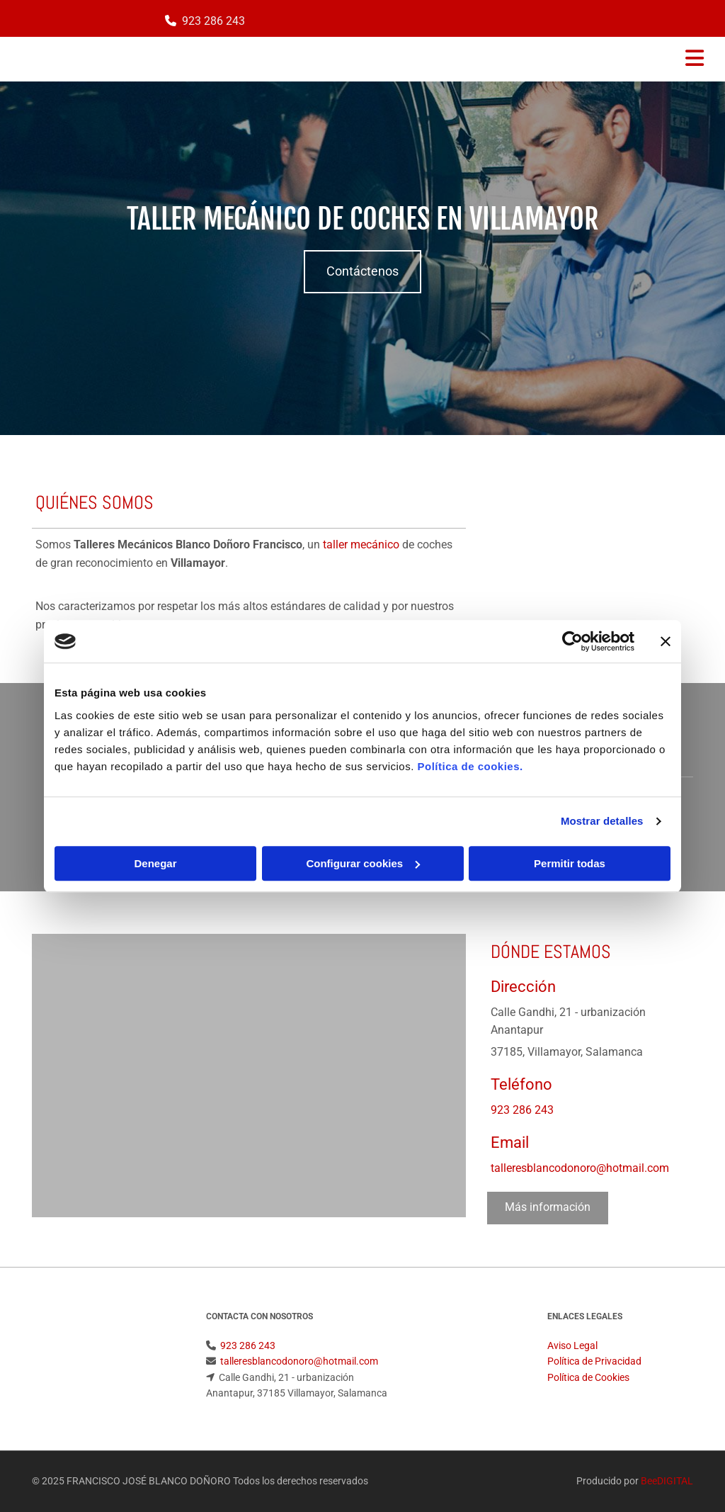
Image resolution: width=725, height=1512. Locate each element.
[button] (362, 271)
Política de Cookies (588, 1377)
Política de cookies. (470, 766)
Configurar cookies (363, 863)
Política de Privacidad (594, 1361)
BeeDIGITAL (667, 1480)
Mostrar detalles (602, 821)
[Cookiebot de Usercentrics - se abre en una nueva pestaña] (572, 641)
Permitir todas (569, 863)
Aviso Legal (572, 1345)
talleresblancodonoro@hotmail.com (580, 1168)
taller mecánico (361, 544)
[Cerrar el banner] (665, 641)
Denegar (155, 863)
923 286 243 (213, 21)
